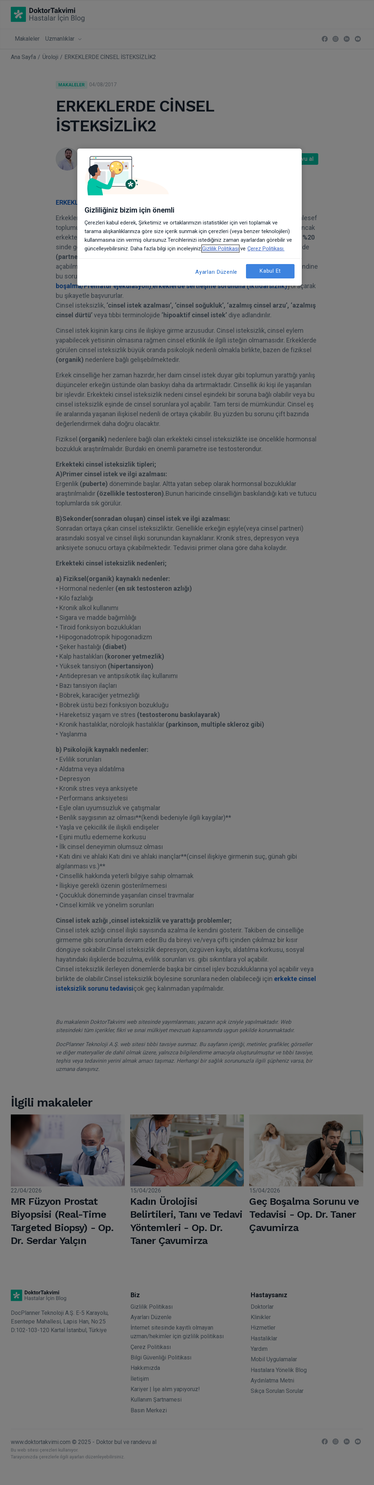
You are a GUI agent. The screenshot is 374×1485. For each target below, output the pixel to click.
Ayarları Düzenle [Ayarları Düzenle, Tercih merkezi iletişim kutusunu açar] (216, 272)
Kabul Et (270, 271)
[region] (189, 217)
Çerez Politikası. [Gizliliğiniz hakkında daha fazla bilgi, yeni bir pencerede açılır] (265, 248)
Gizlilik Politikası (220, 248)
